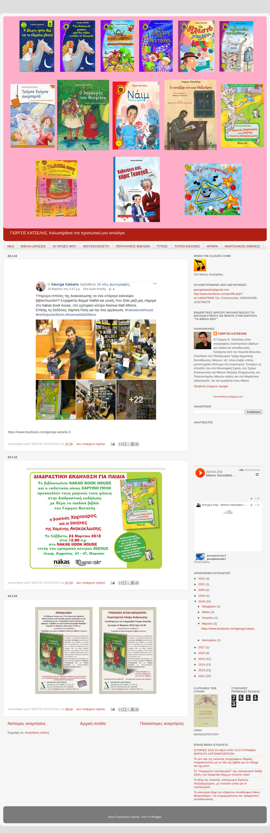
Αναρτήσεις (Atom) (37, 732)
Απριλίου (208, 617)
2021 (202, 584)
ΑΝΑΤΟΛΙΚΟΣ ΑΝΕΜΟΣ (242, 246)
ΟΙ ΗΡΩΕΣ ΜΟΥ (64, 246)
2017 (202, 647)
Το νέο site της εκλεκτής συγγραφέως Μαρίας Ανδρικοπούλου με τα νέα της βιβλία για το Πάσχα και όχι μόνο (226, 762)
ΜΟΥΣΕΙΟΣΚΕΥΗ (96, 246)
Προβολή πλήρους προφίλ (211, 386)
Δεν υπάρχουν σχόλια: (91, 444)
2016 (202, 653)
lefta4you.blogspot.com (230, 396)
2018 (202, 601)
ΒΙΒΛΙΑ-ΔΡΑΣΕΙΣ (33, 246)
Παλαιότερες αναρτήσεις (162, 723)
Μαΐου (206, 612)
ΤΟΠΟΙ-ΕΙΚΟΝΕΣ (187, 246)
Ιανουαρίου (209, 640)
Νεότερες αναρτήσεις (27, 723)
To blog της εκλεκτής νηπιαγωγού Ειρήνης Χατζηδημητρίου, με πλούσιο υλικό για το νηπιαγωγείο (221, 783)
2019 (202, 595)
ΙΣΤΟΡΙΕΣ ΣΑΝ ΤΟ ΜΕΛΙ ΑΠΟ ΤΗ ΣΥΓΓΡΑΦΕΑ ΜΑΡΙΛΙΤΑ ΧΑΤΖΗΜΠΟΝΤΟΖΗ (225, 752)
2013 (202, 670)
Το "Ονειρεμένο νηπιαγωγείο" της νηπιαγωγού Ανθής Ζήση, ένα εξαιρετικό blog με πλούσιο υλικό (228, 772)
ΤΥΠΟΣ (162, 246)
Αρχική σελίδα (93, 723)
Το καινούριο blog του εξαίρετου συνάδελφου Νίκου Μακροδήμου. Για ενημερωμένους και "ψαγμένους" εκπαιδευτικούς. (227, 796)
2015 (202, 658)
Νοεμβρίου (209, 606)
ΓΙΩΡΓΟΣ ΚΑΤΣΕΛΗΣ (232, 333)
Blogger (156, 816)
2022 (202, 578)
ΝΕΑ (10, 246)
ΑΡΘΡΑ (212, 246)
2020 (202, 590)
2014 (202, 664)
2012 (202, 676)
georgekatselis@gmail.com (211, 289)
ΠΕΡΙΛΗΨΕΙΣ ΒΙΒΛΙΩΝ (133, 246)
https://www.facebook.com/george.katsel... (228, 628)
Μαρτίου (208, 623)
